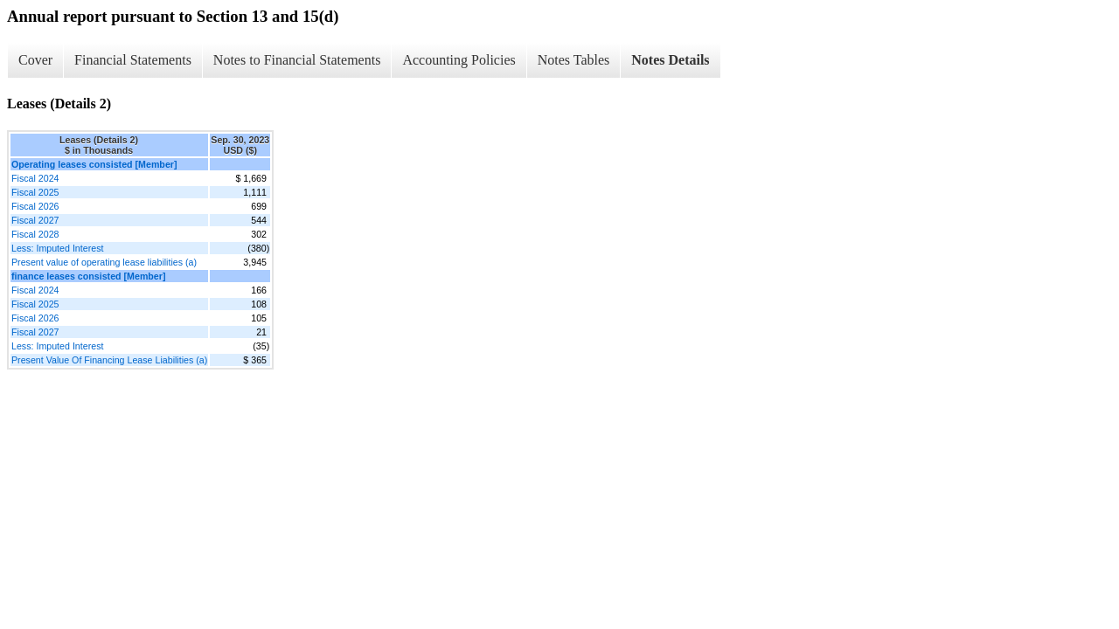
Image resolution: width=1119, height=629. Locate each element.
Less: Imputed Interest (57, 248)
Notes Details (670, 59)
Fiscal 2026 (35, 206)
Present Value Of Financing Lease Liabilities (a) (109, 360)
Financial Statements (132, 59)
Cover (35, 59)
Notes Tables (574, 59)
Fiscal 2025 (35, 192)
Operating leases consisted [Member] (94, 164)
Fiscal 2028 (35, 234)
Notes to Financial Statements (297, 59)
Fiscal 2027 (35, 220)
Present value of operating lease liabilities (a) (104, 262)
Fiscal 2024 (35, 178)
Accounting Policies (458, 59)
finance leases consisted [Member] (88, 276)
